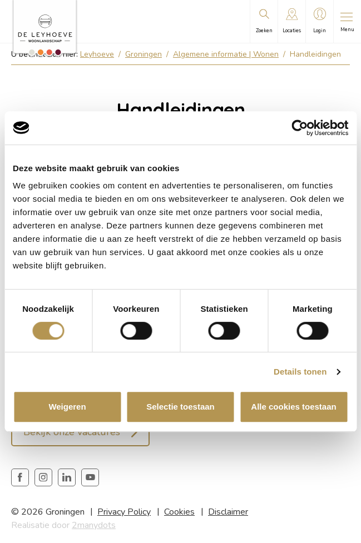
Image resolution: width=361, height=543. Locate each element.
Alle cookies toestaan (293, 406)
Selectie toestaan (180, 406)
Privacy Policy (124, 512)
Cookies (179, 512)
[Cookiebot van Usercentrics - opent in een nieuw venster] (299, 127)
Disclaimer (228, 512)
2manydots (94, 525)
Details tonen (300, 371)
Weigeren (67, 406)
